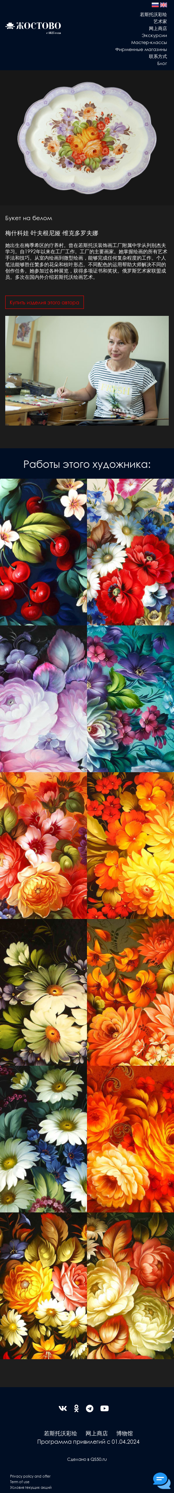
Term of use (20, 1481)
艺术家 (160, 21)
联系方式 (158, 56)
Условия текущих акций (31, 1487)
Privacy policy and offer (30, 1476)
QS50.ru (98, 1459)
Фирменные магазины (141, 49)
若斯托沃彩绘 (153, 14)
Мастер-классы (149, 42)
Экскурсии (154, 35)
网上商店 (158, 28)
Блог (162, 63)
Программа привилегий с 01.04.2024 (88, 1441)
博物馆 (124, 1433)
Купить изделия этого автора (44, 302)
